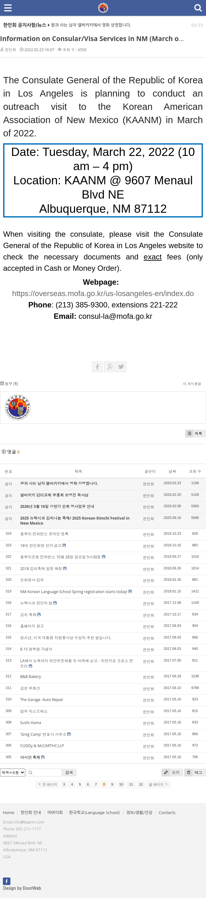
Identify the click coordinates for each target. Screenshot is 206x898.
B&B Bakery (30, 676)
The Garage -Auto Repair (41, 699)
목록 (193, 433)
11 (131, 784)
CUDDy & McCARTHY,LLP (42, 745)
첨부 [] (9, 383)
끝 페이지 (158, 784)
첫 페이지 (47, 784)
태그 (193, 772)
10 (121, 784)
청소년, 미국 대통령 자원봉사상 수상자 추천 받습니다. (65, 637)
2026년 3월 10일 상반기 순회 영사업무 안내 (57, 506)
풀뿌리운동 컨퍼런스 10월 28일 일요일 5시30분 (60, 557)
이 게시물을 (192, 383)
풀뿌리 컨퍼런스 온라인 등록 (44, 534)
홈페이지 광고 (32, 626)
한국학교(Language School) (94, 813)
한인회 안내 (31, 813)
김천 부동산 (30, 688)
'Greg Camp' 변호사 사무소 (43, 734)
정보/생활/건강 (139, 813)
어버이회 (55, 813)
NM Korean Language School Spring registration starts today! (73, 591)
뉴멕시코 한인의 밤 (36, 603)
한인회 (10, 49)
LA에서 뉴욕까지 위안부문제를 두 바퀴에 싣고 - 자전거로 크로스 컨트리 (76, 663)
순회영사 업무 (32, 580)
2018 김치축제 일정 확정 (41, 568)
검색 (69, 772)
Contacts (167, 813)
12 (141, 784)
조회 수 (195, 471)
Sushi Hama (30, 722)
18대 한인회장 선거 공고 (41, 545)
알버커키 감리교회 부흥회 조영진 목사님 (54, 495)
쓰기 (171, 772)
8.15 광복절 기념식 (36, 649)
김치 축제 (28, 614)
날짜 (172, 471)
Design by (22, 888)
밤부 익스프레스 (34, 711)
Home (8, 813)
